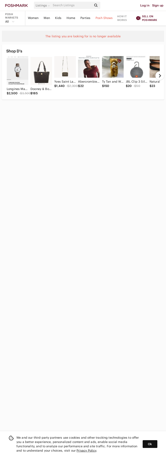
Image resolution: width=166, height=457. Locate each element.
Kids (58, 18)
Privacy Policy (86, 450)
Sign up (157, 5)
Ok (150, 444)
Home (71, 18)
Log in (145, 5)
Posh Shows (104, 18)
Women (33, 18)
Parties (85, 18)
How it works (122, 18)
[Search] (72, 5)
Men (47, 18)
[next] (159, 75)
